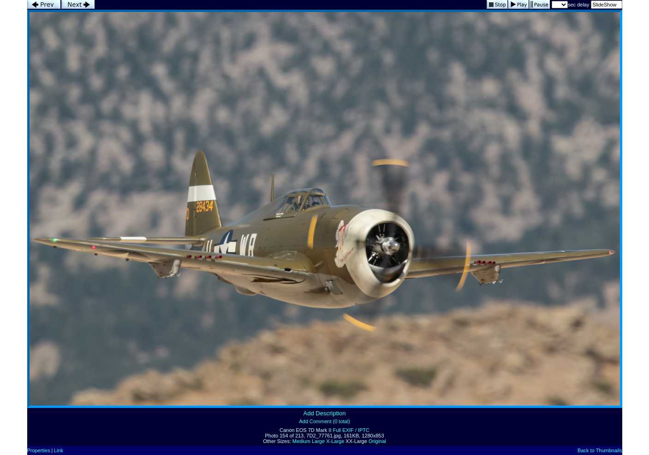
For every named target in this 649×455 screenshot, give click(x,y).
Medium (301, 441)
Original (377, 441)
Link (58, 450)
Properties (38, 450)
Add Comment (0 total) (324, 421)
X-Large (335, 441)
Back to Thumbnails (600, 450)
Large (318, 441)
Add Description (325, 413)
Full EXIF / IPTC (351, 430)
